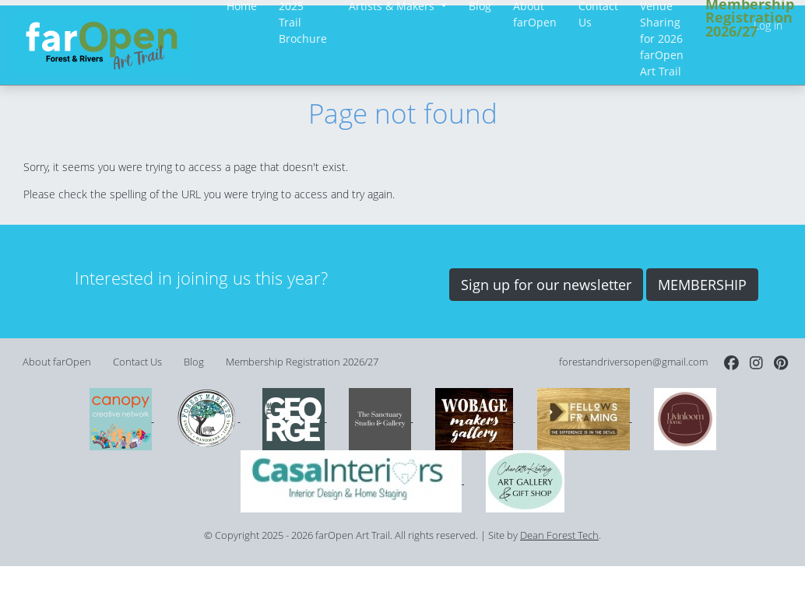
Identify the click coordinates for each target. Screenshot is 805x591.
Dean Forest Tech (559, 535)
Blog (194, 362)
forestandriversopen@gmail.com (633, 362)
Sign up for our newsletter (546, 284)
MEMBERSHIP (702, 284)
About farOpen (57, 362)
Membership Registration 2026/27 (302, 362)
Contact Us (137, 362)
